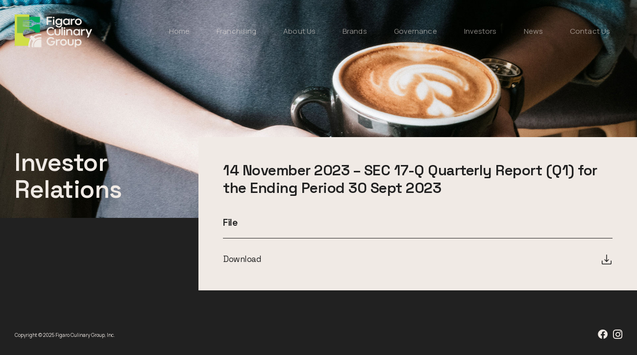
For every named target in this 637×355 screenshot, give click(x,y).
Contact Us (590, 31)
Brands (355, 31)
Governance (415, 31)
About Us (299, 31)
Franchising (236, 31)
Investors (480, 31)
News (533, 31)
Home (179, 31)
